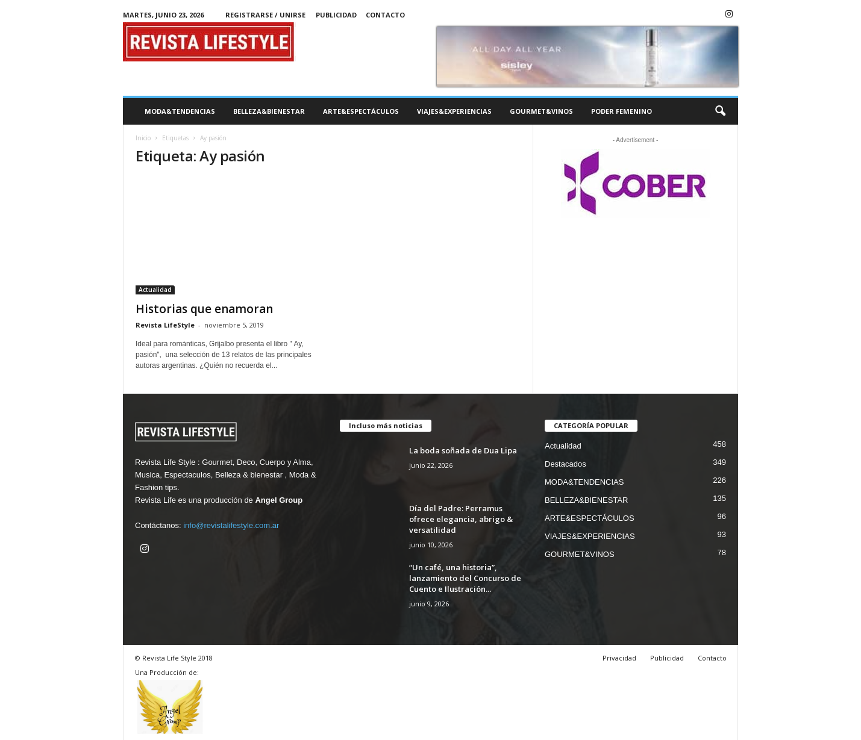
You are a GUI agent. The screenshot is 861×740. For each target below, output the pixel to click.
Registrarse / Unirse (265, 14)
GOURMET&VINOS (541, 111)
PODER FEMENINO (621, 111)
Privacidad (619, 657)
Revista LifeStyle (165, 324)
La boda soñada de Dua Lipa (463, 450)
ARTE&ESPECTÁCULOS (361, 111)
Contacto (385, 14)
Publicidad (336, 14)
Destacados (565, 463)
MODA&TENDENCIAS (180, 111)
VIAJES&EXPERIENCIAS (454, 111)
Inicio (143, 138)
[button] (720, 111)
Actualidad (155, 289)
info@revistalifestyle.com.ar (231, 525)
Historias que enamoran (204, 309)
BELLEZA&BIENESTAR (269, 111)
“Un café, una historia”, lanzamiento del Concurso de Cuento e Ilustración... (465, 578)
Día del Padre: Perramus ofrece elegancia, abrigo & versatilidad (461, 519)
